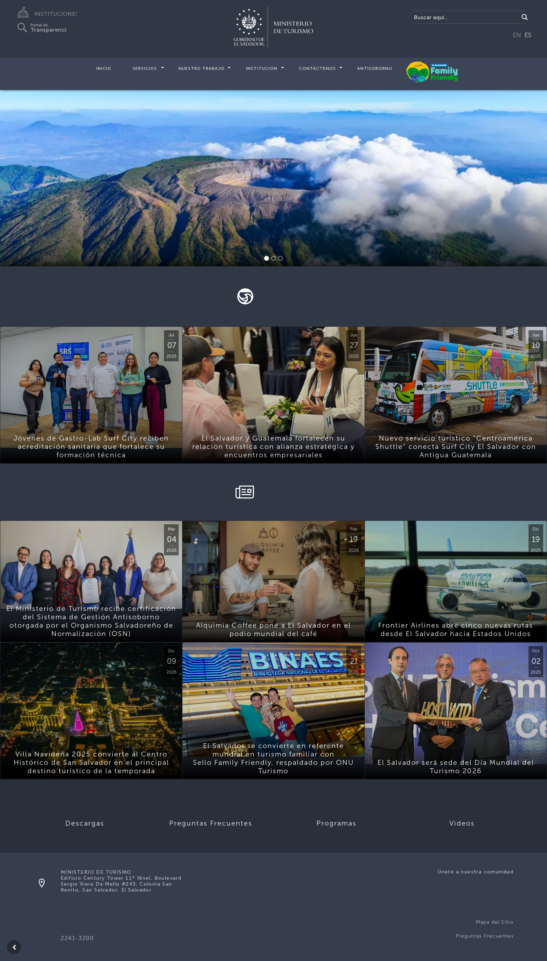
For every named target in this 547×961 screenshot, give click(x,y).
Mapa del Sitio (495, 922)
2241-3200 (77, 938)
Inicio (103, 68)
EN (517, 35)
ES (527, 35)
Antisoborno (374, 68)
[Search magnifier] (525, 17)
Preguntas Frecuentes (485, 936)
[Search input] (465, 17)
